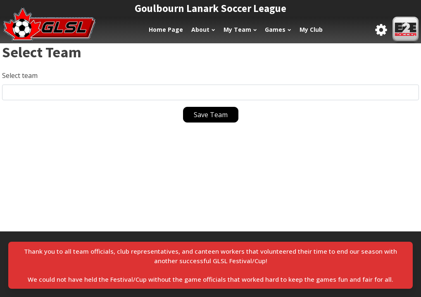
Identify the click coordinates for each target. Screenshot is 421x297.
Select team (20, 75)
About (203, 29)
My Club (311, 29)
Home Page (166, 29)
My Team (240, 29)
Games (278, 29)
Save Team (211, 114)
